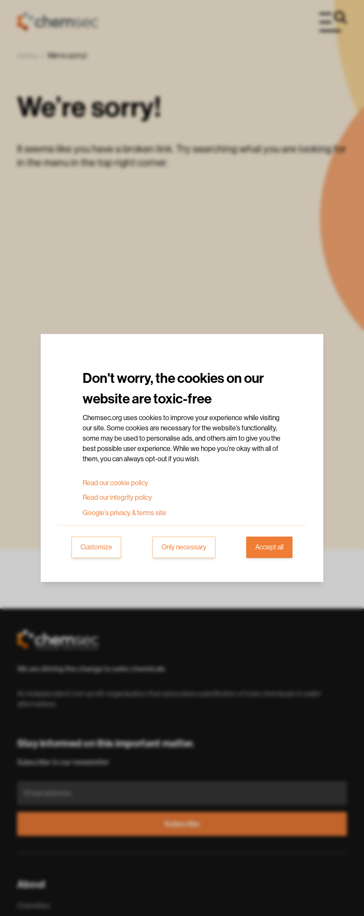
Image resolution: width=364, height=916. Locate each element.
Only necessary (183, 547)
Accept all (269, 547)
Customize (96, 547)
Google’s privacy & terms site (124, 513)
